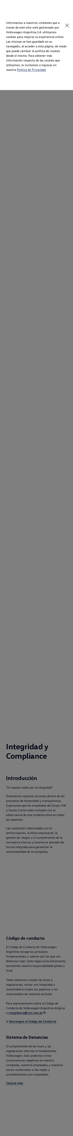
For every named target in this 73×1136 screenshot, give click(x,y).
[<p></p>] (67, 25)
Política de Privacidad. (31, 70)
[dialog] (36, 568)
